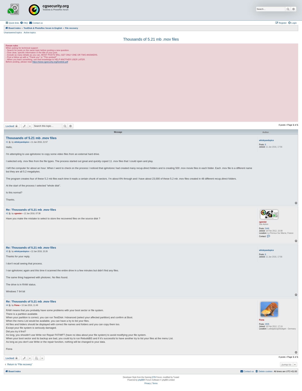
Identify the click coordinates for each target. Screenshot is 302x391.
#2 (7, 213)
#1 (7, 142)
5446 (267, 228)
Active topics (30, 32)
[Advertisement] (151, 92)
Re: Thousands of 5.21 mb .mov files (31, 209)
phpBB (141, 380)
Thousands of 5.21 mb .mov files (151, 39)
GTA (154, 377)
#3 (7, 251)
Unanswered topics (13, 32)
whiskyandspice (266, 140)
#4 (7, 305)
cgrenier (263, 222)
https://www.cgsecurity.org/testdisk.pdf (50, 62)
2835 (267, 324)
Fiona (261, 320)
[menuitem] (24, 23)
